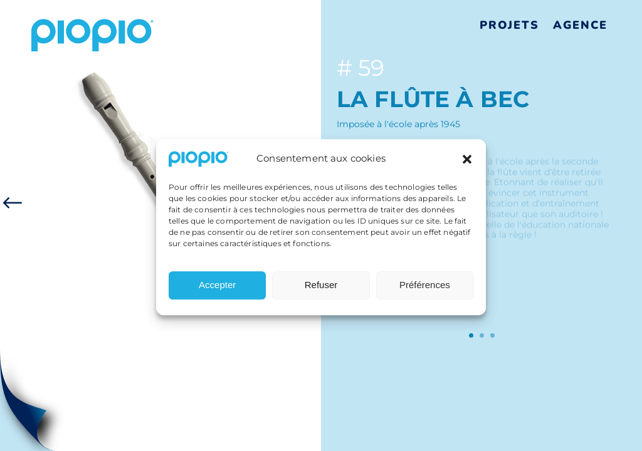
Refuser (321, 289)
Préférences (424, 289)
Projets (509, 25)
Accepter (217, 289)
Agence (580, 25)
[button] (467, 163)
